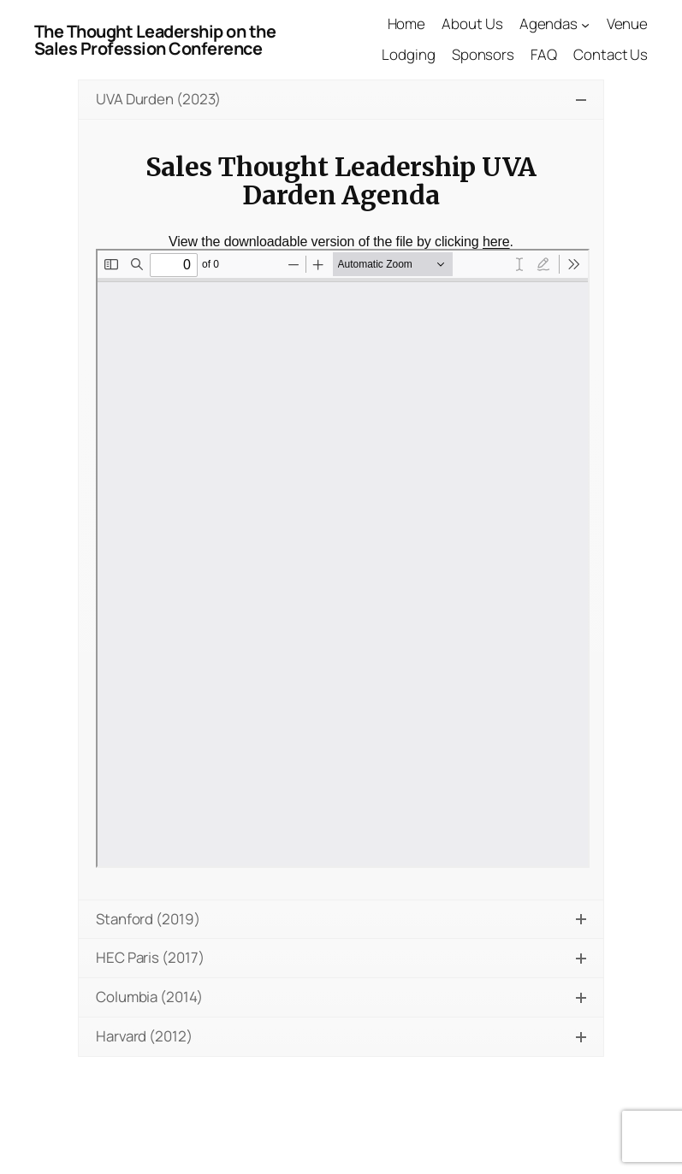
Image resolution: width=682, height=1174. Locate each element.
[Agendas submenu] (585, 24)
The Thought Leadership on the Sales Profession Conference (155, 40)
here (496, 241)
